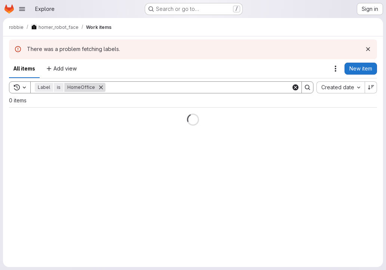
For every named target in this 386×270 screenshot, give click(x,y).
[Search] (198, 87)
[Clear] (295, 87)
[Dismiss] (368, 49)
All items (24, 68)
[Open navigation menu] (22, 9)
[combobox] (340, 87)
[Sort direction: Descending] (371, 87)
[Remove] (100, 87)
